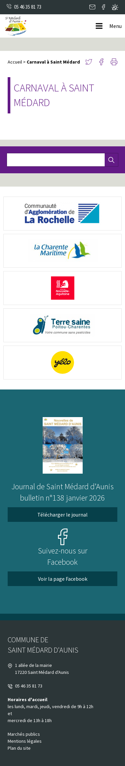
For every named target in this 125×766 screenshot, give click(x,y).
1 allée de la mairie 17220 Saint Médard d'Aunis (38, 668)
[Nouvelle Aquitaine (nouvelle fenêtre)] (62, 288)
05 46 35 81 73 (27, 7)
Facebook (103, 7)
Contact (92, 7)
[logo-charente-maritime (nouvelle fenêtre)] (62, 250)
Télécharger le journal (62, 514)
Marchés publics (24, 734)
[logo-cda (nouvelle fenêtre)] (62, 213)
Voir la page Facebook (62, 578)
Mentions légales (25, 741)
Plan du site (19, 748)
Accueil (15, 62)
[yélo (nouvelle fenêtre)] (62, 362)
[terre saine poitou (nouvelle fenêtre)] (62, 325)
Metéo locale (115, 7)
